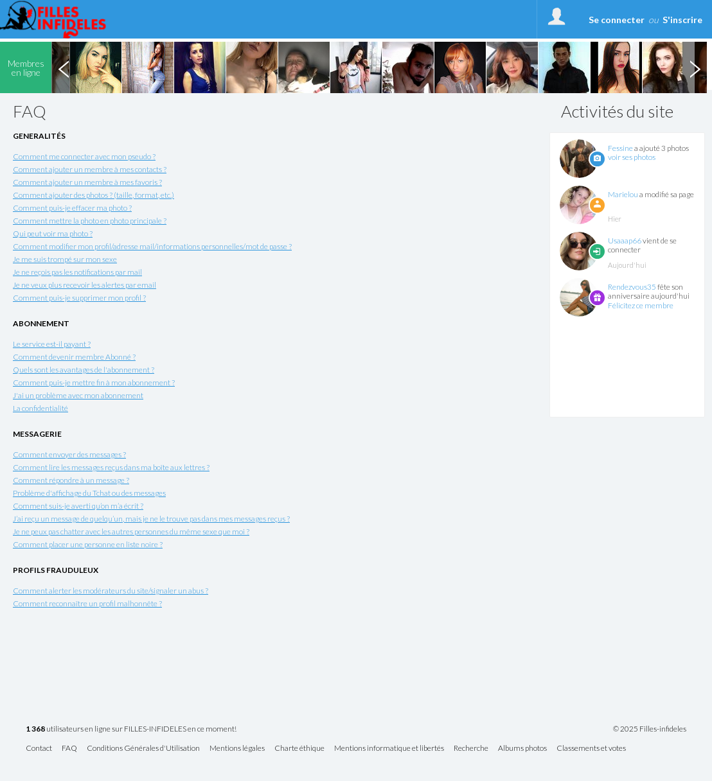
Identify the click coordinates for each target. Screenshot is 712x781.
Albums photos (522, 748)
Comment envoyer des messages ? (69, 454)
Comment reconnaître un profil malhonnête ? (87, 603)
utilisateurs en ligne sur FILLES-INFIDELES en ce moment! (131, 729)
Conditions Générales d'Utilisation (143, 748)
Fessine (620, 148)
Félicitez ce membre (640, 305)
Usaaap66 (624, 240)
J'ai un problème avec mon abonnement (78, 395)
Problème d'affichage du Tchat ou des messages (89, 493)
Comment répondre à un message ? (71, 480)
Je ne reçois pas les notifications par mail (77, 272)
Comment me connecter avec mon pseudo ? (84, 156)
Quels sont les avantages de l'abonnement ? (83, 369)
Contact (39, 748)
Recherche (471, 748)
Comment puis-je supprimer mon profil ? (79, 298)
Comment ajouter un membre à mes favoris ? (87, 182)
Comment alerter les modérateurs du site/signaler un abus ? (110, 590)
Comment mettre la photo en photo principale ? (89, 220)
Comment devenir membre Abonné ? (74, 357)
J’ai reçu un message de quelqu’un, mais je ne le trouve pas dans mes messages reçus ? (151, 518)
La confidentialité (40, 408)
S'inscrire (682, 19)
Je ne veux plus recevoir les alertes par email (84, 285)
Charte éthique (299, 748)
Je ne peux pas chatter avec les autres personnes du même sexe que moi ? (131, 531)
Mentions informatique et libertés (389, 748)
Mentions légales (237, 748)
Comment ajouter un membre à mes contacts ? (89, 169)
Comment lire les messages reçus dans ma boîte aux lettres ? (111, 467)
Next (694, 67)
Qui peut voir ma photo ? (53, 233)
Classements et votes (591, 748)
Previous (63, 67)
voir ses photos (631, 157)
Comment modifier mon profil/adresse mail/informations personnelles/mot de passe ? (152, 246)
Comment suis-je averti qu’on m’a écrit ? (78, 506)
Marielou (623, 194)
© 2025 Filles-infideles (649, 729)
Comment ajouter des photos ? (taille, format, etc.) (93, 195)
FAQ (69, 748)
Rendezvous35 (632, 287)
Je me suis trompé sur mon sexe (65, 259)
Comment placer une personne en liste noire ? (88, 544)
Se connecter (617, 19)
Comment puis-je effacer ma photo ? (72, 208)
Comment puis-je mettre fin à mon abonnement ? (94, 382)
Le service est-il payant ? (52, 344)
